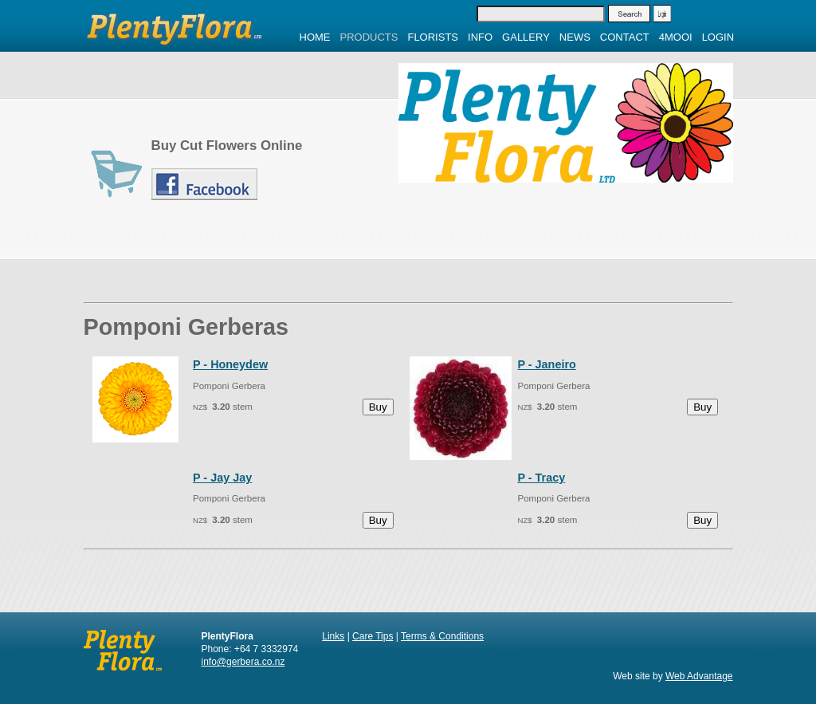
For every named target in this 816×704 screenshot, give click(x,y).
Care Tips (372, 636)
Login (718, 37)
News (574, 37)
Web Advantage (699, 676)
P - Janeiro (546, 364)
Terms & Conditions (442, 636)
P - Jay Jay (222, 477)
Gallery (526, 37)
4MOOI (675, 37)
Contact (624, 37)
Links (333, 636)
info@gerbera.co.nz (243, 661)
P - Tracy (541, 477)
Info (480, 37)
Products (369, 37)
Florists (432, 37)
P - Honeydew (230, 364)
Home (315, 37)
